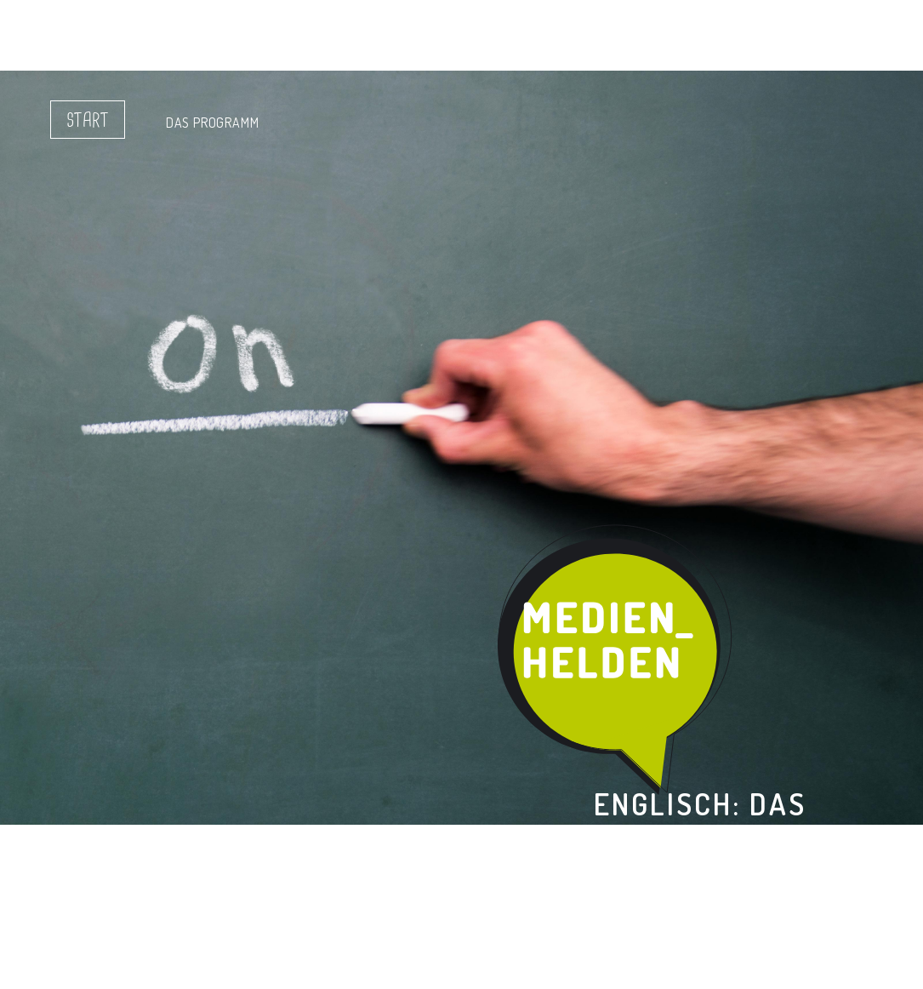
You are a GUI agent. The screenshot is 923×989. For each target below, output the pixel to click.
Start (87, 121)
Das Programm (212, 122)
